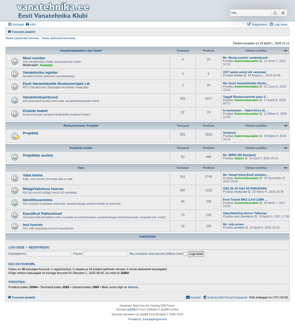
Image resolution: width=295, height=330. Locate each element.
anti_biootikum (244, 216)
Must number (34, 58)
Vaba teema (33, 175)
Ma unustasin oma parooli (147, 253)
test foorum (33, 225)
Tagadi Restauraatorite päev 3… (245, 96)
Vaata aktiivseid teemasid (58, 38)
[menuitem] (30, 24)
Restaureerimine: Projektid (81, 125)
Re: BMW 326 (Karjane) (239, 155)
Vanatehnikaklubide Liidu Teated (81, 50)
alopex (239, 158)
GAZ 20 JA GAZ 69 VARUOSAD (245, 188)
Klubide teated (35, 111)
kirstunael (240, 191)
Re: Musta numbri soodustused (245, 57)
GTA (163, 305)
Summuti (229, 132)
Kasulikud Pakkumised (42, 213)
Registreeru (39, 247)
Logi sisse (16, 247)
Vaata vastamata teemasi (22, 38)
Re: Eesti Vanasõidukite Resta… (246, 83)
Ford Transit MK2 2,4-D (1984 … (245, 199)
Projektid (30, 133)
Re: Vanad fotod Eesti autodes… (246, 174)
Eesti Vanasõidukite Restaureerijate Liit (56, 84)
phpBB (131, 309)
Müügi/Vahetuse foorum (43, 189)
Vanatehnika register (40, 72)
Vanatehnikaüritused (40, 97)
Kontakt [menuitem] (193, 297)
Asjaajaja (46, 65)
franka (238, 75)
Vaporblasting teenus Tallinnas (245, 213)
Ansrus (133, 287)
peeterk (239, 227)
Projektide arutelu (80, 148)
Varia (81, 167)
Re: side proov (233, 224)
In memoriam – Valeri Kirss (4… (245, 110)
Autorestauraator (246, 61)
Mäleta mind (176, 253)
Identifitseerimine (37, 200)
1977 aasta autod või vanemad (244, 72)
